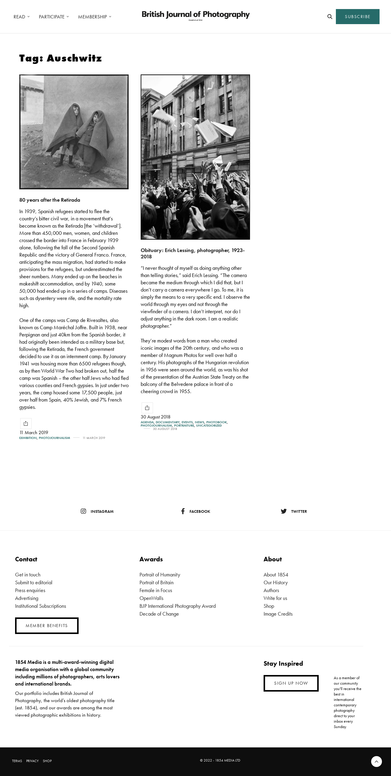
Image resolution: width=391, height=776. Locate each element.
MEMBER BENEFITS (47, 626)
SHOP (47, 761)
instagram (97, 511)
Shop (269, 605)
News (199, 422)
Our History (276, 582)
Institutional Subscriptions (40, 605)
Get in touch (27, 574)
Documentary (168, 422)
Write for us (275, 598)
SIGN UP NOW (291, 683)
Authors (271, 590)
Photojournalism (54, 438)
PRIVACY (32, 761)
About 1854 (276, 574)
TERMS (17, 761)
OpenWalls (151, 598)
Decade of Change (159, 613)
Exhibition (28, 438)
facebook (195, 511)
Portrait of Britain (156, 582)
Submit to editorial (33, 582)
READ (19, 16)
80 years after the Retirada (49, 199)
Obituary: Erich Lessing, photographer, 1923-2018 (193, 253)
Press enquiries (30, 590)
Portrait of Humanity (159, 574)
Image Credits (278, 613)
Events (187, 422)
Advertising (26, 598)
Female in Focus (155, 590)
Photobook (216, 422)
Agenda (147, 422)
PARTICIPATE (51, 16)
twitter (294, 511)
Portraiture (184, 425)
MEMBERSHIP (92, 16)
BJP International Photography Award (177, 605)
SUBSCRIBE (358, 17)
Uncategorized (209, 425)
